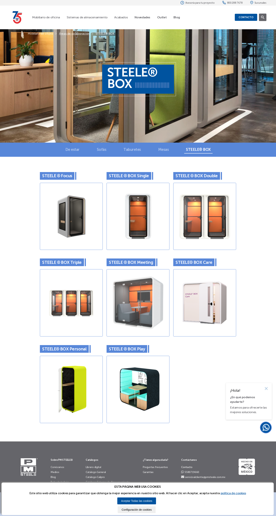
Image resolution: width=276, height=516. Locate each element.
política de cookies (233, 493)
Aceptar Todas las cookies (136, 500)
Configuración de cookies (137, 509)
